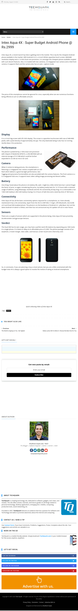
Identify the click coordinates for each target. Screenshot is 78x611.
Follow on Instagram (39, 566)
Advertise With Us (50, 603)
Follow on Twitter (39, 561)
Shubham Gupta (47, 606)
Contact (41, 603)
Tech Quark (19, 597)
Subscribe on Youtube (39, 571)
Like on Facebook (39, 556)
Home (3, 37)
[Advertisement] (39, 22)
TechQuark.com (45, 536)
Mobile (9, 37)
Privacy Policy (27, 603)
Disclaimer (35, 603)
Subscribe (39, 375)
